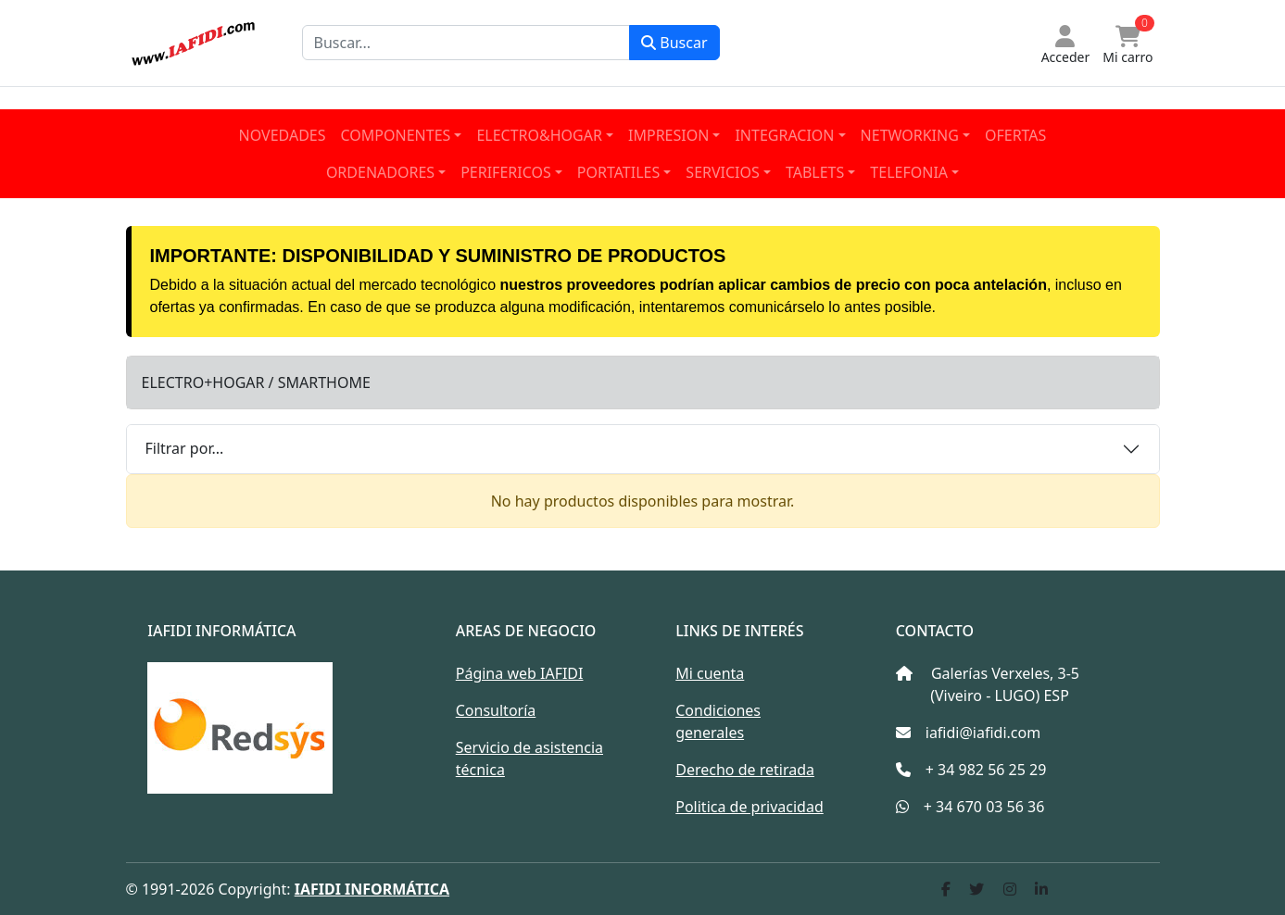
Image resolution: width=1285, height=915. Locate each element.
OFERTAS (1015, 135)
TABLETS (815, 172)
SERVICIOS (722, 172)
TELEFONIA (909, 172)
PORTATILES (618, 172)
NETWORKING (910, 135)
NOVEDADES (282, 135)
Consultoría (496, 710)
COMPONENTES (396, 135)
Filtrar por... (184, 448)
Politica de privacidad (749, 806)
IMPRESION (668, 135)
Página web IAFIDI (520, 673)
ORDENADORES (380, 172)
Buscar (674, 42)
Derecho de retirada (744, 769)
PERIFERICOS (505, 172)
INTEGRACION (784, 135)
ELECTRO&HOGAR (539, 135)
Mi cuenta (709, 673)
